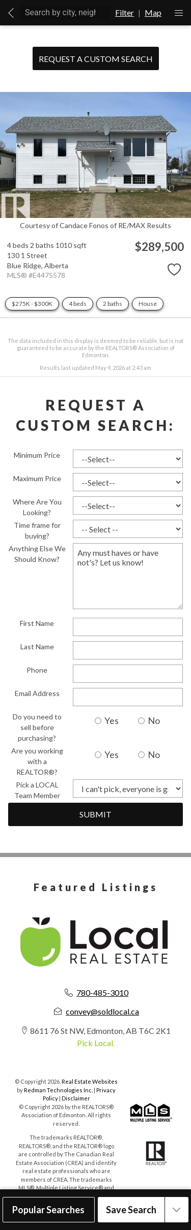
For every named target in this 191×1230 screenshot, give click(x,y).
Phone (36, 670)
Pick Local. (96, 1043)
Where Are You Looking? (37, 507)
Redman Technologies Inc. (59, 1090)
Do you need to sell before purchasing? (37, 727)
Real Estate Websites (90, 1081)
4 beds (78, 303)
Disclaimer (76, 1098)
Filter (124, 12)
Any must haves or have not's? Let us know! (128, 576)
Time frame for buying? (37, 530)
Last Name (37, 646)
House (148, 303)
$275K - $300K (32, 303)
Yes (107, 720)
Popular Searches (48, 1209)
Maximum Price (37, 478)
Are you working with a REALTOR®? (37, 761)
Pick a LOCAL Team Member (37, 790)
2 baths (112, 303)
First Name (37, 623)
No (149, 720)
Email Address (37, 693)
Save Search (131, 1209)
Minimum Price (37, 455)
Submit (95, 814)
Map (153, 12)
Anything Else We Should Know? (37, 553)
